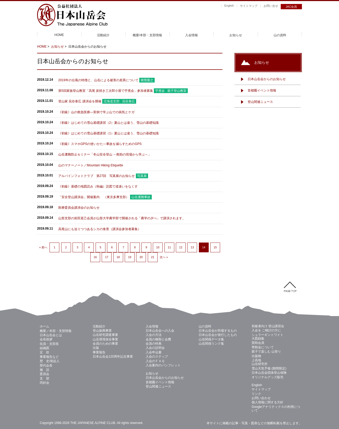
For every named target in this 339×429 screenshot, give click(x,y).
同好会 (44, 383)
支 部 (44, 378)
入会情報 (191, 35)
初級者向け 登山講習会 (268, 326)
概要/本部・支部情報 (147, 35)
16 (95, 257)
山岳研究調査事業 (105, 335)
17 (106, 257)
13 (192, 247)
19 (129, 257)
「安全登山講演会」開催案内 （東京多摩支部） (93, 197)
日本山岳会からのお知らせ (267, 79)
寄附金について (263, 347)
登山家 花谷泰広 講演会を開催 (79, 101)
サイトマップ (248, 5)
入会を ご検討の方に (266, 330)
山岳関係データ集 (211, 339)
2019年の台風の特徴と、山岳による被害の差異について (98, 80)
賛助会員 (258, 343)
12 (180, 247)
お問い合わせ (261, 398)
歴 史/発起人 (50, 361)
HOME (59, 35)
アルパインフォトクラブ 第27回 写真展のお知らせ (96, 176)
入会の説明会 (155, 348)
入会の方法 (154, 335)
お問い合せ (271, 5)
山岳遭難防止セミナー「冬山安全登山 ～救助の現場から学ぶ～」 (104, 154)
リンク (256, 394)
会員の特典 (154, 343)
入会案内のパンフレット (163, 365)
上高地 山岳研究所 (259, 362)
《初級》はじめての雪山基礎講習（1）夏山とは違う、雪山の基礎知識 (108, 133)
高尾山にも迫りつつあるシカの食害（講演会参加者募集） (99, 229)
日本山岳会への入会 (160, 330)
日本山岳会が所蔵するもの (218, 330)
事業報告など (49, 357)
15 (215, 247)
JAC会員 (291, 6)
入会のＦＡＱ (155, 361)
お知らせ (235, 35)
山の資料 (280, 35)
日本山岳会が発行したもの (218, 335)
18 (118, 257)
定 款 (44, 352)
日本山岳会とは (51, 335)
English (229, 5)
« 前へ (43, 247)
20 (141, 257)
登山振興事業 (102, 330)
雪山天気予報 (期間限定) (269, 368)
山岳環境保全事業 (105, 339)
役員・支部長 (49, 344)
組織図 (44, 348)
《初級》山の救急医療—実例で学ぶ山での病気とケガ (96, 112)
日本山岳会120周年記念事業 (113, 356)
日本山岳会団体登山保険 (269, 373)
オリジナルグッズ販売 (267, 377)
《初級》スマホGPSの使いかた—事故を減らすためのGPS (100, 144)
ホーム (44, 326)
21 (152, 257)
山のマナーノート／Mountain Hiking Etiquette (90, 165)
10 (157, 247)
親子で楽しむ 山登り (266, 351)
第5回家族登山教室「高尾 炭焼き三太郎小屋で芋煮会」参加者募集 (105, 91)
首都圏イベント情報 (262, 90)
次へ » (164, 257)
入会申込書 (154, 352)
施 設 (44, 370)
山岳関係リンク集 (211, 343)
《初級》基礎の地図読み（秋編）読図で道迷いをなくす (98, 186)
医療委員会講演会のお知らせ (79, 207)
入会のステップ (157, 356)
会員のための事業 (105, 343)
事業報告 (99, 352)
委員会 (44, 374)
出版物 (256, 356)
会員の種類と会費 (158, 339)
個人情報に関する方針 (267, 402)
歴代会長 (46, 365)
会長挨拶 (46, 339)
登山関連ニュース (260, 102)
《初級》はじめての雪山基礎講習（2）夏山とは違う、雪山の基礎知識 (108, 123)
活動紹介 (103, 35)
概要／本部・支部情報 (56, 331)
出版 (96, 348)
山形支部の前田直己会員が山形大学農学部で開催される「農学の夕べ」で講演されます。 (121, 218)
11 (169, 247)
